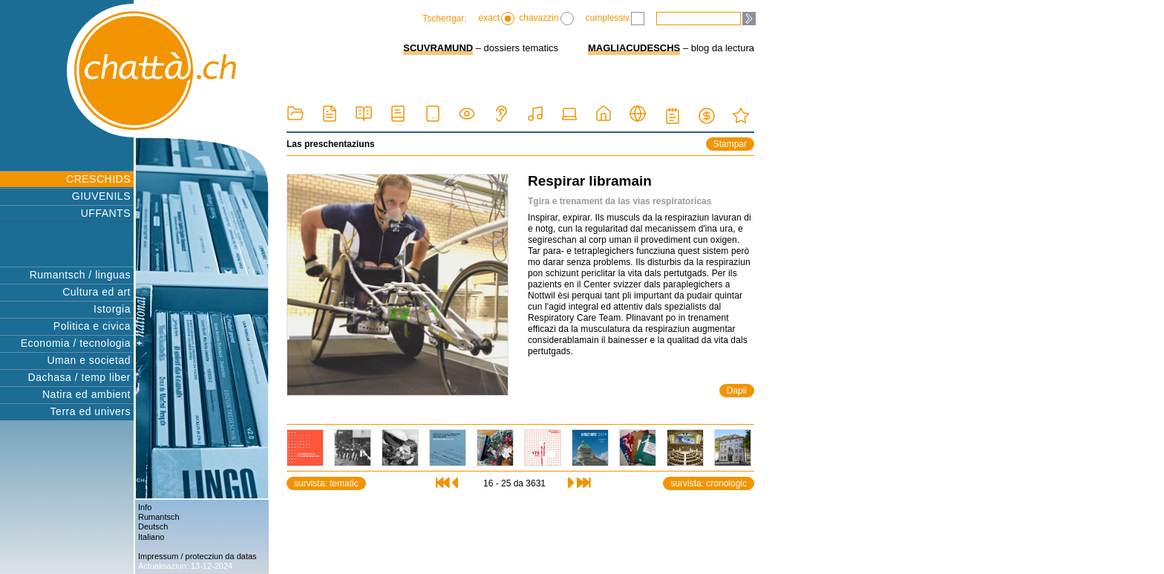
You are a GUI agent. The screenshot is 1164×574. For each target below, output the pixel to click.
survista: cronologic (708, 483)
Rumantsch (159, 516)
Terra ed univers (90, 411)
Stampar (730, 144)
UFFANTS (106, 213)
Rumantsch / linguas (80, 275)
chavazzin (546, 18)
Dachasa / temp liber (79, 377)
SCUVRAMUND (438, 47)
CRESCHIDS (98, 179)
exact (497, 18)
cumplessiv (615, 18)
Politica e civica (92, 326)
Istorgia (112, 309)
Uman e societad (89, 360)
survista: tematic (326, 483)
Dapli (737, 390)
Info (144, 507)
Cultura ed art (96, 292)
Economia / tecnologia (76, 343)
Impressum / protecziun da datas (197, 556)
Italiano (151, 536)
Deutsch (153, 526)
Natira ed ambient (86, 394)
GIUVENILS (101, 196)
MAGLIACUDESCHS (634, 47)
